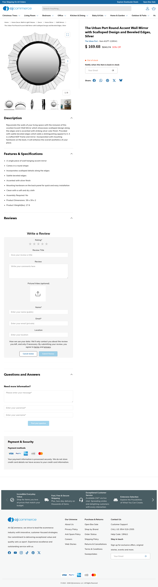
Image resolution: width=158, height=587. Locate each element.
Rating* (38, 240)
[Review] (38, 271)
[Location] (38, 334)
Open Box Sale (91, 524)
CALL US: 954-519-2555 (122, 529)
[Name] (38, 312)
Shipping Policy (92, 539)
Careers (68, 539)
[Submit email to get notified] (112, 70)
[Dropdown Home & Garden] (115, 15)
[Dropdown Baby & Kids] (95, 15)
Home (6, 22)
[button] (30, 243)
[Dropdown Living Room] (27, 15)
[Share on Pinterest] (107, 80)
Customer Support (119, 524)
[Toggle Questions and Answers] (38, 374)
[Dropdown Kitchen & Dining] (75, 15)
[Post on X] (114, 80)
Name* (38, 307)
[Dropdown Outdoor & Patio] (137, 15)
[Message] (38, 396)
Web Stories (70, 544)
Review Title (38, 250)
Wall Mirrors (60, 22)
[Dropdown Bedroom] (44, 15)
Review (38, 261)
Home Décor (49, 22)
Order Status (91, 534)
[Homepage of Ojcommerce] (17, 8)
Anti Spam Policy (73, 534)
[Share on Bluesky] (121, 80)
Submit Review (48, 354)
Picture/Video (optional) (38, 283)
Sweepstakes (91, 554)
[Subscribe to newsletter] (145, 556)
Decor (40, 22)
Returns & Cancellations (96, 544)
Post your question (38, 423)
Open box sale (149, 2)
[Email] (38, 323)
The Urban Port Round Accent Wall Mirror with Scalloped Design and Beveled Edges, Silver (35, 25)
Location (38, 330)
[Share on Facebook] (94, 80)
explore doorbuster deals (127, 2)
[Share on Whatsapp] (101, 80)
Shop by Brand (91, 529)
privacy (47, 347)
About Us (69, 524)
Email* (38, 318)
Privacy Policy (71, 529)
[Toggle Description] (38, 118)
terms (36, 347)
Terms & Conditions (93, 549)
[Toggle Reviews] (38, 218)
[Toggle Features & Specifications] (38, 153)
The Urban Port (91, 41)
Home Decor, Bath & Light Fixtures (23, 22)
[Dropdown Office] (58, 15)
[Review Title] (38, 255)
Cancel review (28, 354)
